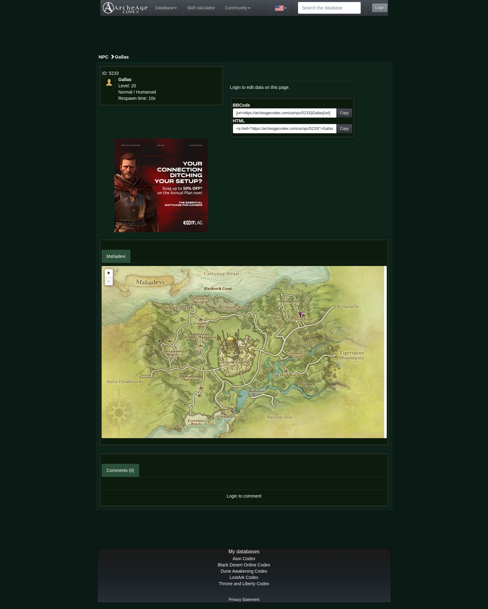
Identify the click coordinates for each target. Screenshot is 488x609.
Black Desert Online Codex (244, 564)
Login (379, 8)
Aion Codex (244, 558)
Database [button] (166, 7)
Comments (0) (120, 470)
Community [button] (237, 7)
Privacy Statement (244, 599)
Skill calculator (201, 7)
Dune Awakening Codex (244, 571)
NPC (104, 56)
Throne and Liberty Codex (244, 583)
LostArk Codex (244, 577)
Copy (344, 113)
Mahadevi (116, 256)
